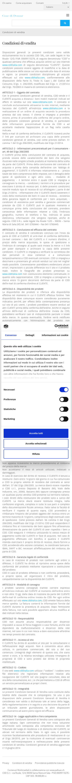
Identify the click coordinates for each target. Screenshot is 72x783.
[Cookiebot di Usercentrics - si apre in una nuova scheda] (54, 326)
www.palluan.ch (57, 770)
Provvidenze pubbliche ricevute (49, 763)
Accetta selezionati (36, 443)
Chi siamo (6, 3)
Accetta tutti (36, 433)
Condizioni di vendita (13, 32)
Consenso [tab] (11, 335)
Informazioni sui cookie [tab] (55, 335)
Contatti (40, 3)
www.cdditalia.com (12, 64)
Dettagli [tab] (29, 335)
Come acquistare (24, 3)
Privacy (5, 763)
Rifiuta (36, 454)
